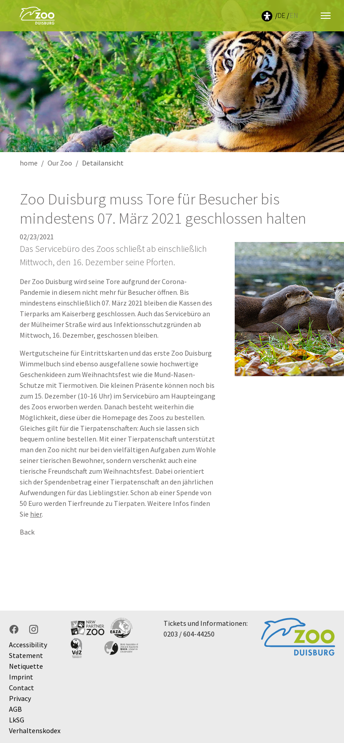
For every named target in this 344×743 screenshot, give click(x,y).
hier (36, 513)
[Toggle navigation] (325, 15)
